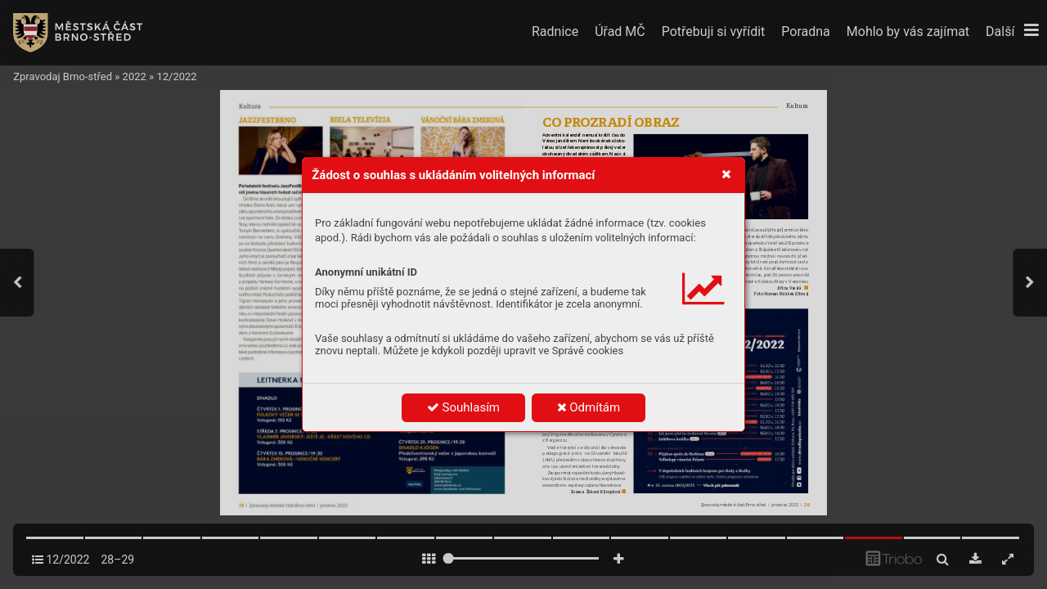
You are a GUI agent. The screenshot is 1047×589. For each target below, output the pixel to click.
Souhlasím (463, 407)
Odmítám (589, 407)
